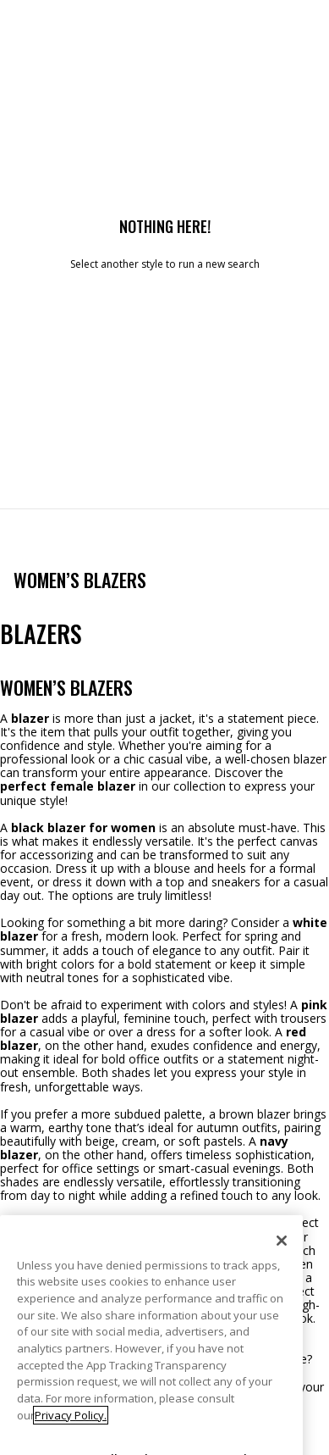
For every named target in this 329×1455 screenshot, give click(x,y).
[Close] (281, 1278)
